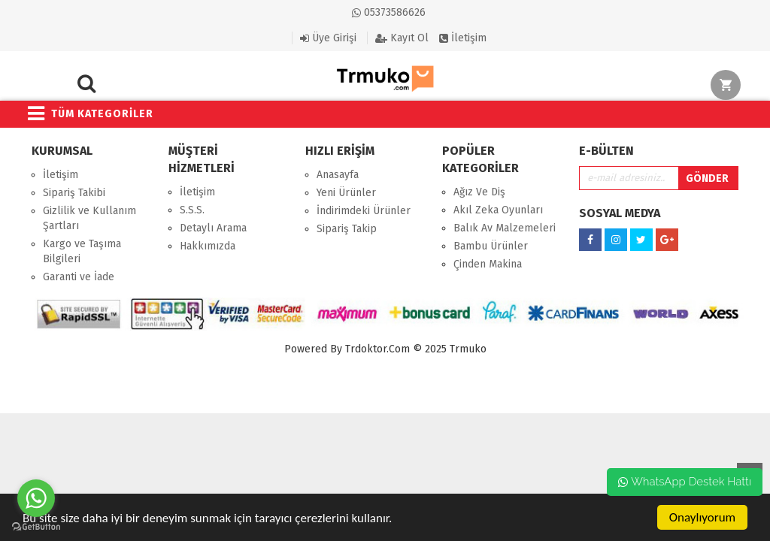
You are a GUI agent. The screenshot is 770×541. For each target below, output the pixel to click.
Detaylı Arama (213, 228)
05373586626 (389, 12)
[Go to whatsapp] (36, 498)
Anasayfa (338, 174)
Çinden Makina (487, 264)
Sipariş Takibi (74, 192)
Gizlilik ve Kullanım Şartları (89, 218)
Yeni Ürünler (346, 192)
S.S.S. (192, 210)
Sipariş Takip (347, 228)
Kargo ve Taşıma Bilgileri (82, 251)
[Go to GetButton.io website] (36, 526)
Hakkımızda (207, 246)
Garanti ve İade (78, 276)
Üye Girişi (328, 38)
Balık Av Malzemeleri (504, 228)
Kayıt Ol (402, 38)
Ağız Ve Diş (479, 192)
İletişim (463, 38)
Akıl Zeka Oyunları (498, 210)
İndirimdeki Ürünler (364, 210)
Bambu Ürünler (490, 246)
